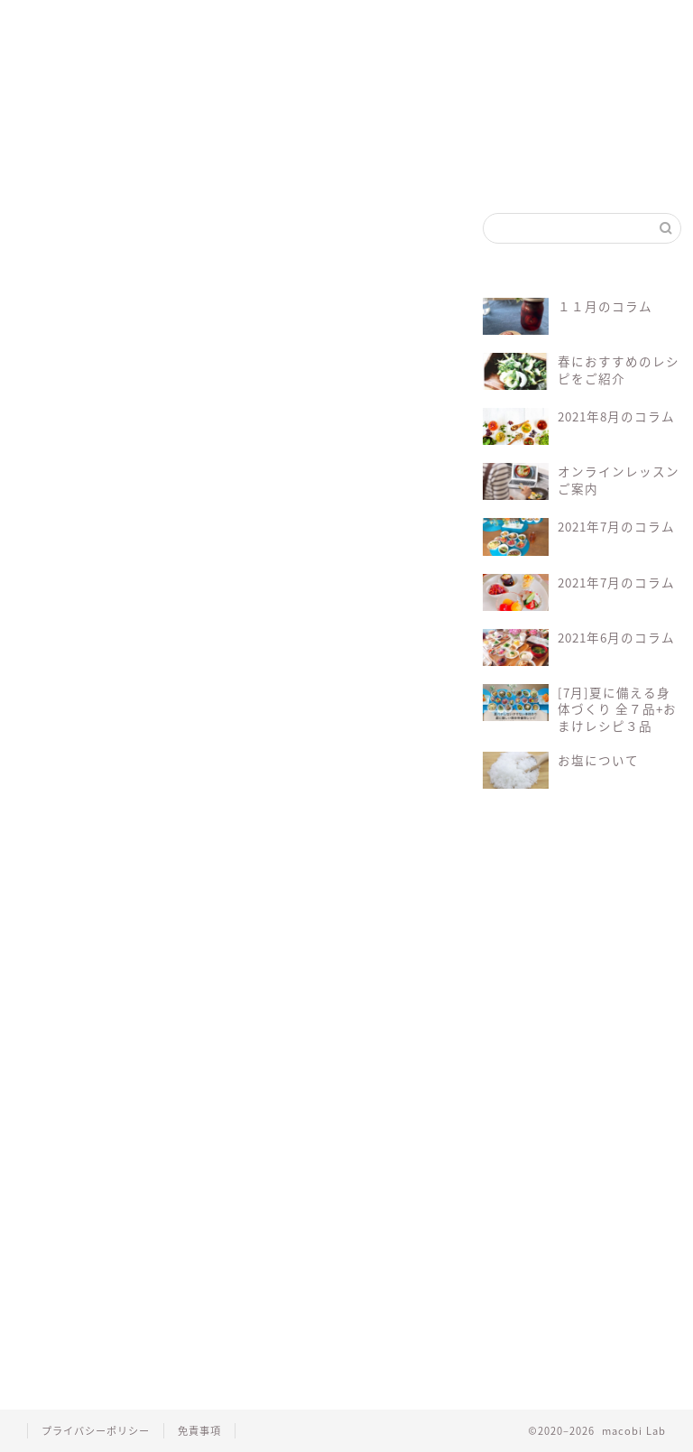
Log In (48, 768)
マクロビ (212, 819)
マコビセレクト (288, 29)
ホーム (55, 22)
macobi (60, 819)
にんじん (56, 298)
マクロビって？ (135, 29)
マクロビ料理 (385, 819)
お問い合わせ (437, 29)
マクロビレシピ (295, 819)
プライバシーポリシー (96, 1430)
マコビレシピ (213, 29)
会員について (271, 768)
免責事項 (199, 1430)
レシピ (59, 847)
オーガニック (134, 819)
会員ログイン (362, 29)
